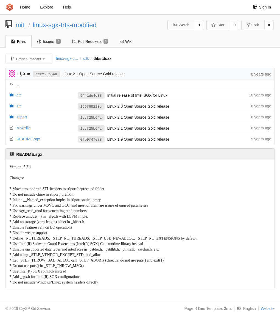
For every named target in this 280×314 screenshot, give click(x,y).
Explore (46, 7)
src (19, 106)
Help (67, 7)
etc (19, 95)
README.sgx (28, 139)
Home (25, 7)
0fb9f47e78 (91, 140)
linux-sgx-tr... (67, 58)
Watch (180, 25)
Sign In (262, 7)
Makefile (23, 128)
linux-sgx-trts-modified (65, 25)
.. (18, 84)
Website (268, 308)
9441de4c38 (91, 96)
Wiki (125, 41)
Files (18, 41)
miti (21, 25)
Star (218, 25)
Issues (49, 41)
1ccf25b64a (46, 74)
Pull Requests (90, 41)
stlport (21, 117)
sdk (86, 58)
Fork (253, 25)
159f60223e (91, 107)
